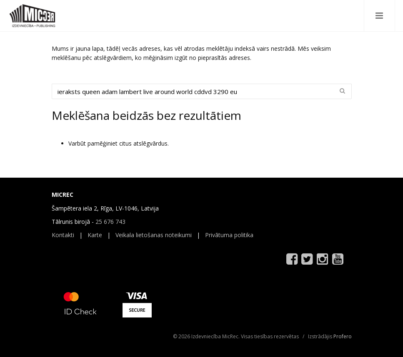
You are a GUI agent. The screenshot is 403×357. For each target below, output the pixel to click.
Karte (95, 235)
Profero (342, 336)
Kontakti (63, 235)
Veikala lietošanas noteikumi (153, 235)
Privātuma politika (229, 235)
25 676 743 (110, 222)
